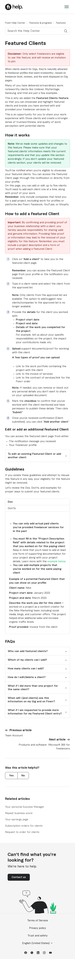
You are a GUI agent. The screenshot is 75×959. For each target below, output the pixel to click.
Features (61, 23)
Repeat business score (19, 813)
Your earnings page (16, 819)
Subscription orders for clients (23, 826)
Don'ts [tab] (12, 508)
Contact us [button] (19, 877)
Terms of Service (37, 920)
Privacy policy (37, 928)
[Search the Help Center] (37, 31)
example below (56, 561)
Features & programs (40, 23)
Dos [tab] (10, 502)
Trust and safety (38, 935)
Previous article (21, 730)
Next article (57, 739)
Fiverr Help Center (15, 23)
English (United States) (37, 943)
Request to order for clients (22, 832)
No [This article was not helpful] (23, 775)
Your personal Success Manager (24, 807)
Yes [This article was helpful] (11, 775)
